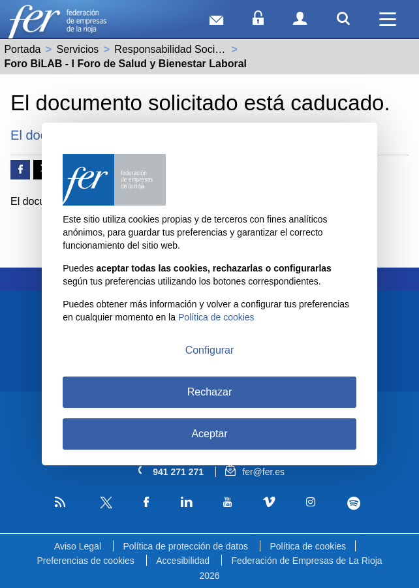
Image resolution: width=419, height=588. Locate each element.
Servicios (77, 49)
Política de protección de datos (185, 546)
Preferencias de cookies (85, 560)
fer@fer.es (255, 472)
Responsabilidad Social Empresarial (197, 49)
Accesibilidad (183, 560)
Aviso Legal (77, 546)
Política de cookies (308, 546)
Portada (22, 49)
